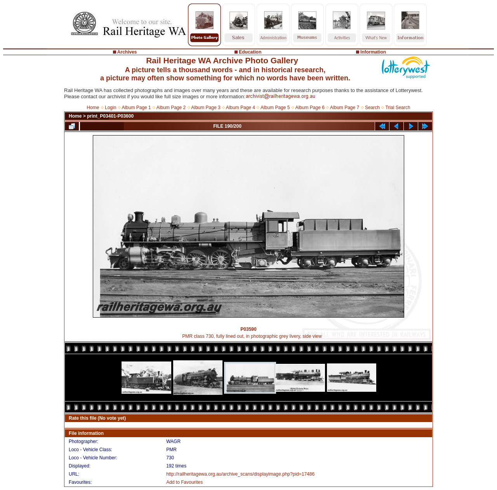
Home (93, 107)
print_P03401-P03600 (110, 116)
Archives (127, 52)
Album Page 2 (171, 107)
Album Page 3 (205, 107)
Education (250, 52)
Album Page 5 (275, 107)
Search (372, 107)
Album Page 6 (309, 107)
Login (110, 107)
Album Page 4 (240, 107)
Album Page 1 (136, 107)
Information (373, 52)
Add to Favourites (184, 482)
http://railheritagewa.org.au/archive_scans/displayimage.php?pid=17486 (240, 474)
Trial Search (397, 107)
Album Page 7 (344, 107)
